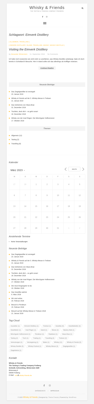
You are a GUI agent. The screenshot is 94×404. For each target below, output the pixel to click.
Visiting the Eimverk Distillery (28, 49)
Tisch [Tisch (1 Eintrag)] (26, 338)
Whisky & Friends (47, 7)
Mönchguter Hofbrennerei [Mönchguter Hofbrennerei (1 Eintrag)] (20, 334)
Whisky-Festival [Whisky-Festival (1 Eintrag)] (34, 346)
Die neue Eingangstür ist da (21, 286)
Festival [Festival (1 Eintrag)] (47, 326)
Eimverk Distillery (18, 45)
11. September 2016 (37, 54)
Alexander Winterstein (19, 54)
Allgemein (14, 42)
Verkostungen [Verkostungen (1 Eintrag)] (16, 342)
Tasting (14, 140)
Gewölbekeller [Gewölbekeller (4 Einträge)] (75, 326)
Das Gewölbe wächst (19, 292)
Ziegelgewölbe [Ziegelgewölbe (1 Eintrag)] (69, 346)
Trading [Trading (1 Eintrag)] (37, 338)
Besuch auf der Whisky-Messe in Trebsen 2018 (28, 311)
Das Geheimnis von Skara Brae (22, 105)
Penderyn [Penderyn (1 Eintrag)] (39, 334)
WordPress (72, 397)
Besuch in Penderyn (18, 305)
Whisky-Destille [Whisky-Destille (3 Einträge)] (17, 346)
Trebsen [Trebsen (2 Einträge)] (63, 338)
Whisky (46, 45)
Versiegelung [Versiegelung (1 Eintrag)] (32, 342)
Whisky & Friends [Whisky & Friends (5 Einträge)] (74, 342)
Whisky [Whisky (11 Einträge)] (58, 342)
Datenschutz (40, 391)
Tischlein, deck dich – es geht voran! (24, 111)
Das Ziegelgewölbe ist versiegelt (23, 92)
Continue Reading (47, 68)
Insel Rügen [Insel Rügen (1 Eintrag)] (30, 330)
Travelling (24, 42)
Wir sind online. (17, 298)
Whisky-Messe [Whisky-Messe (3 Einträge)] (52, 346)
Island (29, 45)
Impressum (54, 391)
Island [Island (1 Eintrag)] (44, 330)
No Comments (53, 54)
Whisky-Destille (57, 45)
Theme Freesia (53, 397)
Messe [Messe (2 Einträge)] (55, 330)
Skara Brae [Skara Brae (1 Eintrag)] (67, 334)
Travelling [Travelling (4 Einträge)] (49, 338)
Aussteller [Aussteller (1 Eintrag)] (15, 326)
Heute (74, 169)
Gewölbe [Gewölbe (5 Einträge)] (60, 326)
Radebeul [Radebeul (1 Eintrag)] (53, 334)
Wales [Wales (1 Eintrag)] (46, 342)
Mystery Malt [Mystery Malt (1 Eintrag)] (68, 330)
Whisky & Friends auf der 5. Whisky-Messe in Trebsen (31, 98)
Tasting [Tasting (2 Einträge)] (14, 338)
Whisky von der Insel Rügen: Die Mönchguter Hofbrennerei (32, 118)
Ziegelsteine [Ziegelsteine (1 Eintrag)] (16, 350)
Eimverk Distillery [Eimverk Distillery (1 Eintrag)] (31, 326)
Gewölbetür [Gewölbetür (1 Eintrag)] (16, 330)
